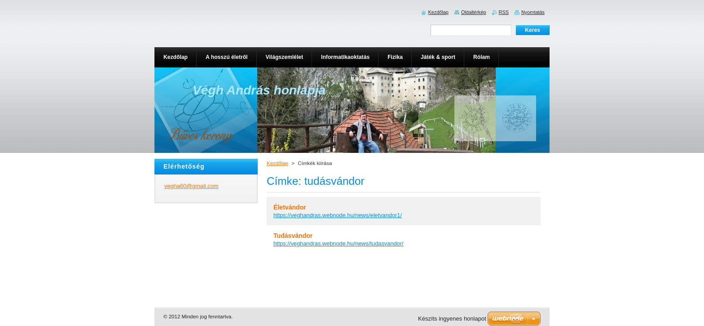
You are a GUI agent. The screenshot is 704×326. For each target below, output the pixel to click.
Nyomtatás (533, 12)
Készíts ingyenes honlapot (452, 318)
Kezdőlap (277, 163)
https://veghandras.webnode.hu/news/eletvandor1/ (337, 215)
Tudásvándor (292, 235)
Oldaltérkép (473, 12)
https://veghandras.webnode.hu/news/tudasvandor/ (338, 243)
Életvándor (289, 207)
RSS (504, 12)
